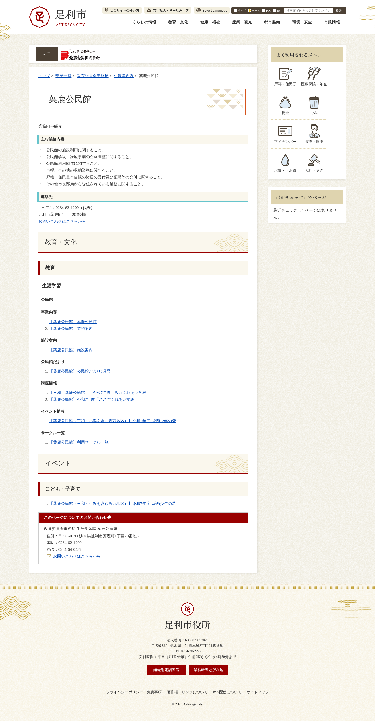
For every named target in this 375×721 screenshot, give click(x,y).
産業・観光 (242, 22)
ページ (256, 10)
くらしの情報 (144, 22)
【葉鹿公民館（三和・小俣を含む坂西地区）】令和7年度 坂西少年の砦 (112, 420)
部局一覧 (63, 76)
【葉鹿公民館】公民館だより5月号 (80, 371)
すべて (242, 10)
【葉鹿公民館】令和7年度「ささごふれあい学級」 (93, 399)
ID (278, 10)
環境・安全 (302, 22)
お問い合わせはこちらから (62, 221)
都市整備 (272, 22)
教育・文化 (178, 22)
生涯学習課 (124, 76)
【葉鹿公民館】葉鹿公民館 (73, 321)
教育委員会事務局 (93, 76)
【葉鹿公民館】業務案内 (71, 328)
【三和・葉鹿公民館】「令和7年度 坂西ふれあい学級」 (99, 392)
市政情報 (332, 22)
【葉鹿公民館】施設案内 (71, 350)
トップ (44, 76)
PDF (268, 10)
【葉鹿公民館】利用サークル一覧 (79, 442)
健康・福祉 (210, 22)
